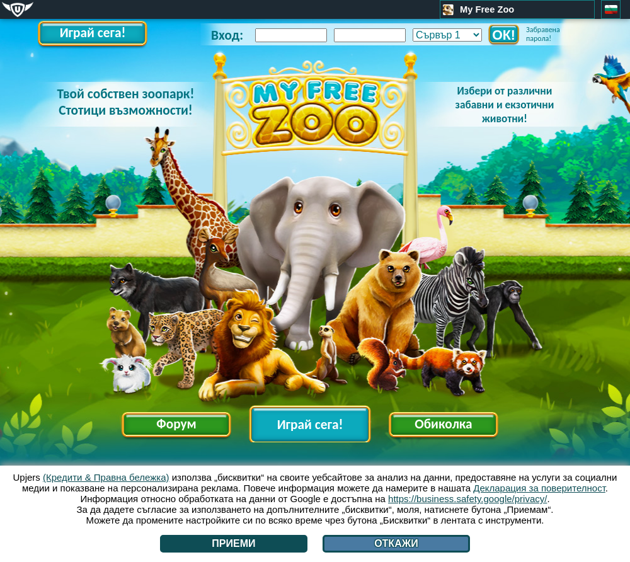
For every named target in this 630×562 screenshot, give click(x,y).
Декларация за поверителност (539, 488)
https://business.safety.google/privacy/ (467, 498)
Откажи (396, 543)
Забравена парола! (543, 34)
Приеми (233, 543)
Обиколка (443, 424)
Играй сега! (93, 33)
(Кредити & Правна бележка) (106, 477)
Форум (176, 424)
